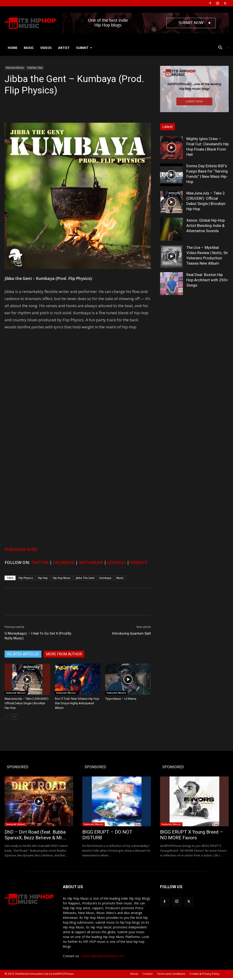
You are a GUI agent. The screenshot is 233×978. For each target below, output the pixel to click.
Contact (147, 974)
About (134, 974)
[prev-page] (7, 717)
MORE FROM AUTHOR (64, 654)
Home (12, 47)
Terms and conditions (171, 974)
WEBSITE (138, 562)
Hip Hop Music (62, 577)
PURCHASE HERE (21, 549)
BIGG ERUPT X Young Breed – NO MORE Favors (191, 834)
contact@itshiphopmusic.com (102, 956)
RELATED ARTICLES (23, 654)
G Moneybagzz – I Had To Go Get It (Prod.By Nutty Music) (38, 635)
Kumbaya (105, 577)
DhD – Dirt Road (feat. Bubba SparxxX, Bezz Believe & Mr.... (36, 834)
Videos (46, 47)
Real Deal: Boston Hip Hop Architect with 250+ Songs (207, 279)
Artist (64, 47)
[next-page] (15, 717)
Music (29, 47)
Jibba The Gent (85, 577)
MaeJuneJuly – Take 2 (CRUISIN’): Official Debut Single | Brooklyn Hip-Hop (27, 703)
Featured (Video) (15, 824)
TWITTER (40, 562)
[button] (222, 48)
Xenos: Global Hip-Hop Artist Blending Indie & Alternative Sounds (205, 225)
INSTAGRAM (91, 562)
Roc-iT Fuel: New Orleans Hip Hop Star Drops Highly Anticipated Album (77, 703)
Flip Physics (26, 577)
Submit (84, 47)
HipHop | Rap (34, 67)
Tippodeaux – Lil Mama (120, 698)
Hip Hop (43, 577)
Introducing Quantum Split (131, 633)
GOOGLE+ (116, 562)
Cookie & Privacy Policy (205, 974)
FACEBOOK (64, 562)
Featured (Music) (15, 67)
